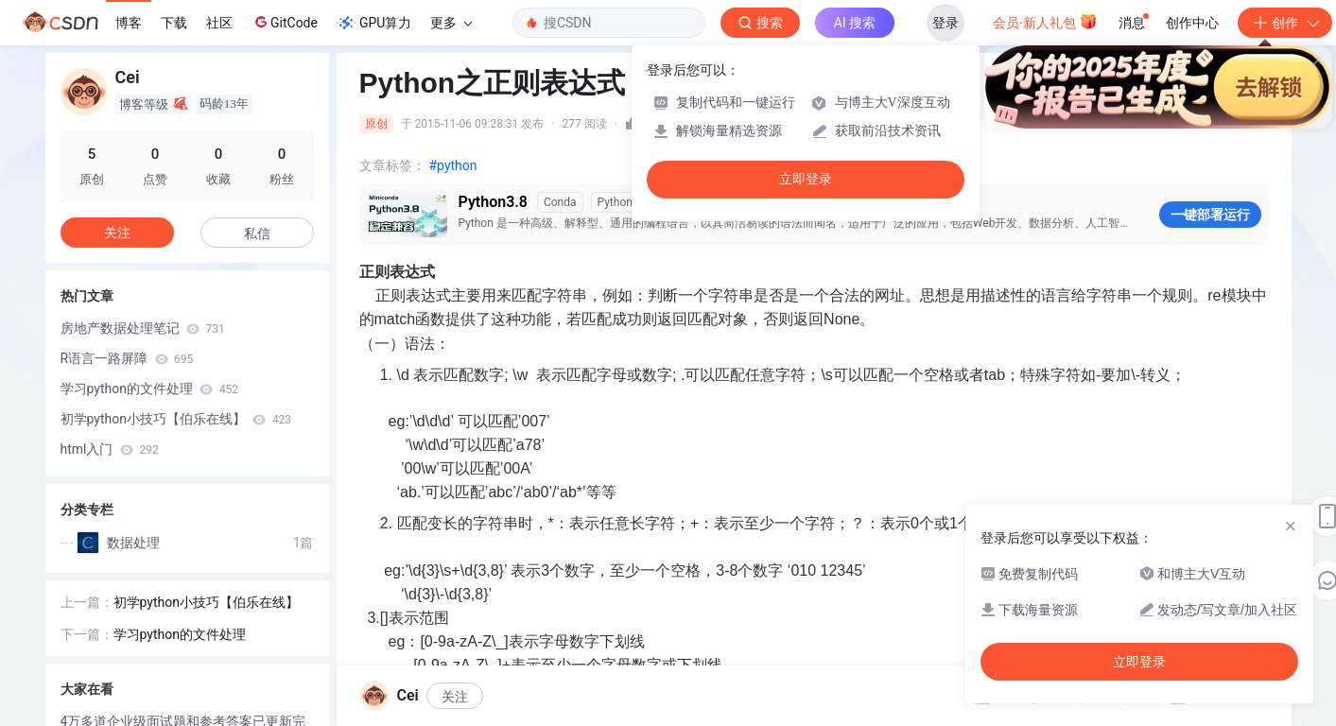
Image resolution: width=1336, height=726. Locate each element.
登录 (945, 22)
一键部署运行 (1210, 214)
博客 (128, 22)
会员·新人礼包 (1045, 20)
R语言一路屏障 (127, 358)
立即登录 (805, 179)
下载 (174, 22)
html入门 (110, 449)
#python (453, 165)
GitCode (285, 22)
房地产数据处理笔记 (143, 328)
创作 (1285, 22)
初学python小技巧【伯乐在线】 (176, 418)
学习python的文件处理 (150, 388)
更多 (451, 22)
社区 (219, 22)
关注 (455, 696)
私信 (257, 233)
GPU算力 (374, 22)
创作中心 (1192, 22)
